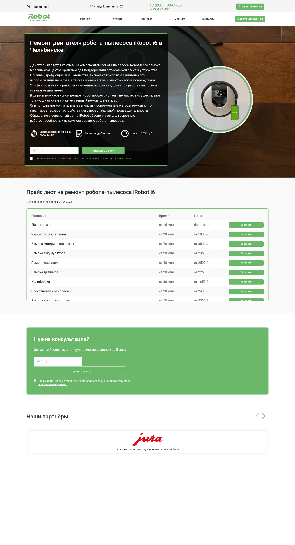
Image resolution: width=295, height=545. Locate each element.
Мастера (180, 19)
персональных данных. (121, 157)
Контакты (208, 19)
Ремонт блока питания (50, 242)
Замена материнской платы (54, 255)
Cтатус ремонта (250, 6)
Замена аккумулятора (50, 268)
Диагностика (43, 229)
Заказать (244, 229)
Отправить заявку (97, 150)
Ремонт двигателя (47, 280)
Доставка (146, 19)
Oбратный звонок (250, 18)
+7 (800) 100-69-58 (166, 5)
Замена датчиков (46, 294)
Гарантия (117, 19)
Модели (85, 19)
